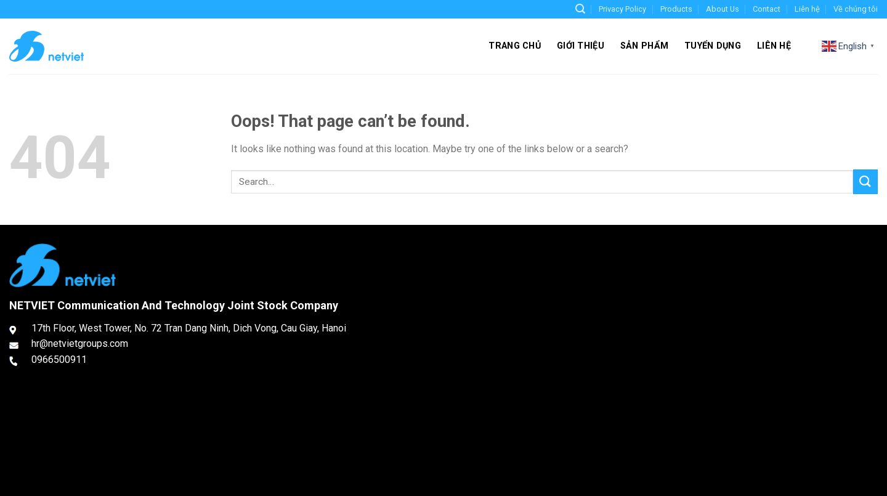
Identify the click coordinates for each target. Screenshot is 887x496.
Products (676, 9)
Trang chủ (514, 46)
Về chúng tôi (855, 9)
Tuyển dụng (712, 46)
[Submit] (865, 181)
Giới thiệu (580, 46)
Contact (766, 9)
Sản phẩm (644, 46)
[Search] (580, 9)
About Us (722, 9)
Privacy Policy (622, 9)
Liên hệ (807, 9)
